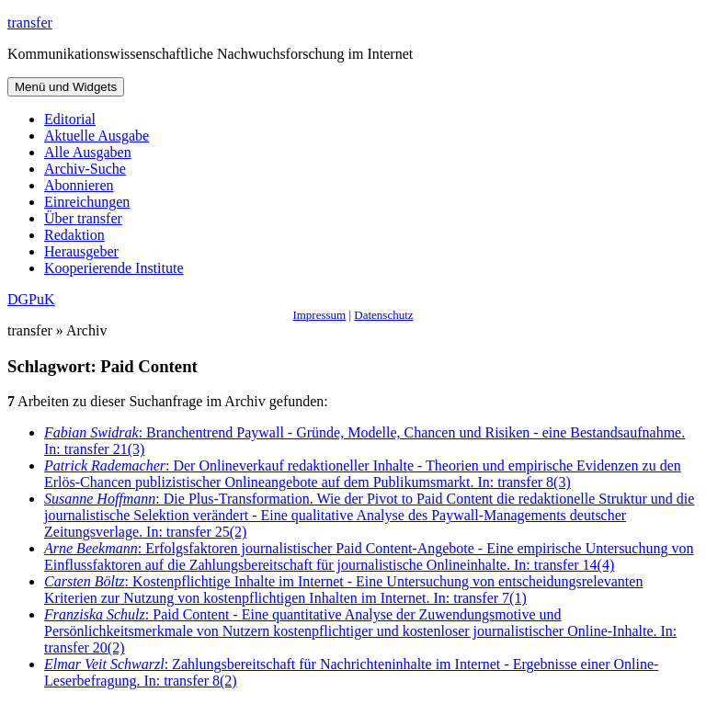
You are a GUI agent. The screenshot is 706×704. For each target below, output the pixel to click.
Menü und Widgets (66, 87)
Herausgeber (81, 251)
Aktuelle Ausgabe (96, 135)
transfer (29, 22)
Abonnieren (79, 185)
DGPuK (31, 299)
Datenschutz (383, 315)
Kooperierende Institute (114, 268)
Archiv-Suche (85, 168)
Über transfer (83, 218)
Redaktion (74, 235)
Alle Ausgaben (87, 152)
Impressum (319, 315)
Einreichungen (87, 202)
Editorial (70, 119)
